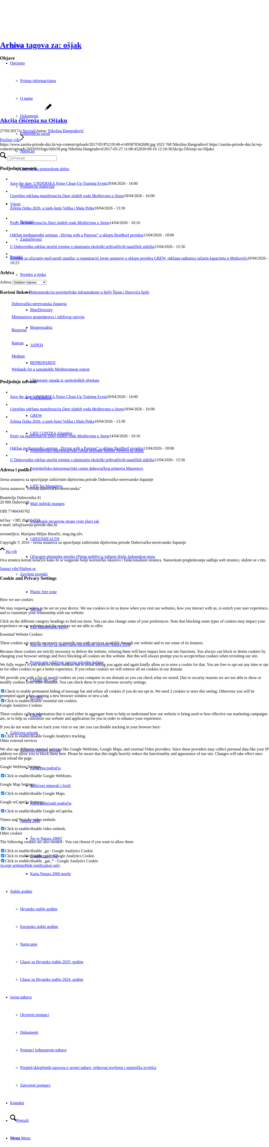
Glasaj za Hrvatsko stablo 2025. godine (51, 962)
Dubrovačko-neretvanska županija (33, 304)
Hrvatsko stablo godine (38, 909)
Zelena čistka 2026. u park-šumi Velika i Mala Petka (52, 208)
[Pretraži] (19, 1120)
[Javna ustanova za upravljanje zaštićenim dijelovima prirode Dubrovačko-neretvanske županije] (37, 24)
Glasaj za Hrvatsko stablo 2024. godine (51, 979)
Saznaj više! (10, 568)
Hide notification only (42, 865)
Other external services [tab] (18, 740)
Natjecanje (28, 944)
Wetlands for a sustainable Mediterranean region (44, 369)
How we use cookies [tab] (16, 599)
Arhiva (5, 282)
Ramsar (12, 343)
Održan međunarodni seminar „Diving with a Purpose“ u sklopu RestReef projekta (76, 235)
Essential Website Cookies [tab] (21, 634)
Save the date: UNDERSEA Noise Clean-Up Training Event (58, 183)
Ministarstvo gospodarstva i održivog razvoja (42, 317)
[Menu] (20, 1138)
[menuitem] (149, 556)
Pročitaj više (12, 140)
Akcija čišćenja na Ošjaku (33, 120)
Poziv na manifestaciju (59, 223)
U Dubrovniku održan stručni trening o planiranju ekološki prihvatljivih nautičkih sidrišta (82, 246)
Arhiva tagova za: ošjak (40, 45)
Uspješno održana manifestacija (67, 196)
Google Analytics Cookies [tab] (21, 705)
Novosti (28, 131)
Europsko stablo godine (39, 926)
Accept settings (12, 865)
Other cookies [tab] (11, 833)
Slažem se (28, 568)
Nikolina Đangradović (66, 131)
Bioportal (13, 330)
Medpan (12, 356)
